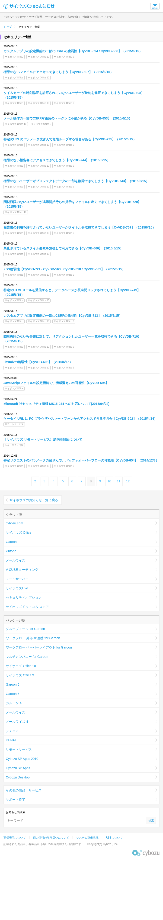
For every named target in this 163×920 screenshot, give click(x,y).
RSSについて (114, 837)
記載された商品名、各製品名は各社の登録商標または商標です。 (43, 844)
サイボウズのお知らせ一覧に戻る (34, 500)
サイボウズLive (17, 588)
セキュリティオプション (24, 597)
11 (119, 481)
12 (128, 481)
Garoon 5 (12, 694)
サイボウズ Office (18, 532)
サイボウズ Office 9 (20, 675)
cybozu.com (14, 523)
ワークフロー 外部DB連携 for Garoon (33, 638)
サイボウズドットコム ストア (27, 607)
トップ (7, 27)
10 (109, 481)
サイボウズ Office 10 (21, 666)
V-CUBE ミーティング (22, 569)
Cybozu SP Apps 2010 (22, 759)
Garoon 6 (12, 684)
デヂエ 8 (12, 731)
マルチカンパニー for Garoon (27, 657)
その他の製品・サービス (24, 790)
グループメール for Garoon (25, 629)
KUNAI (11, 740)
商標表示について (14, 837)
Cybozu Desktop (18, 777)
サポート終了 (15, 799)
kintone (11, 551)
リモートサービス (19, 749)
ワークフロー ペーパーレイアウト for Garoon (39, 647)
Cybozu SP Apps (18, 768)
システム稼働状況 (87, 837)
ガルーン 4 (14, 703)
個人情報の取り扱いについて (51, 837)
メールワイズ (15, 560)
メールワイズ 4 (17, 721)
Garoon (11, 542)
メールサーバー (17, 579)
